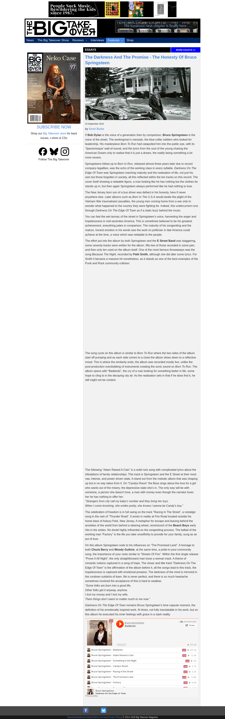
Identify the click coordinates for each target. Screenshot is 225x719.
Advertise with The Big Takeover (128, 20)
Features (114, 40)
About (70, 717)
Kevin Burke (96, 128)
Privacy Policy (114, 717)
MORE (185, 50)
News (30, 40)
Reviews (78, 40)
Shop (130, 40)
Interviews (97, 40)
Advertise (78, 717)
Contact (88, 717)
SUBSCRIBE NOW (54, 127)
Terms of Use (100, 717)
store (54, 133)
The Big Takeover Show (53, 40)
